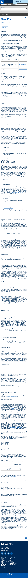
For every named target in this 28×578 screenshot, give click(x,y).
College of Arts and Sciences (6, 569)
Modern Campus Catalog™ (22, 576)
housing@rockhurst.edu (22, 66)
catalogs (3, 576)
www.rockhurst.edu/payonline (8, 208)
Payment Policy (4, 24)
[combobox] (14, 4)
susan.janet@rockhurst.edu (23, 64)
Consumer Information (5, 561)
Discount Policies (5, 26)
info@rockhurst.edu (4, 550)
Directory (2, 562)
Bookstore (2, 558)
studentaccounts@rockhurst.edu (23, 60)
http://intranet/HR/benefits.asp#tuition (11, 396)
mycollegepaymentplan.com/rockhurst (18, 192)
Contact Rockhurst (12, 564)
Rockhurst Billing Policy (6, 22)
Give (20, 1)
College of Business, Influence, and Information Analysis (10, 570)
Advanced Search (3, 11)
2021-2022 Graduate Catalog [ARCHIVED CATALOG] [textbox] (9, 4)
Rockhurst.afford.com (5, 297)
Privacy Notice (9, 574)
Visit (18, 1)
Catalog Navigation (5, 14)
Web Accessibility (13, 574)
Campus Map (3, 560)
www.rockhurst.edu (14, 408)
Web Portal (3, 565)
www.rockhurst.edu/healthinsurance (6, 102)
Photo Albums (3, 564)
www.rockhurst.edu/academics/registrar (15, 427)
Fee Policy (3, 23)
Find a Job (11, 561)
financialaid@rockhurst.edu (23, 62)
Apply (16, 1)
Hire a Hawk (11, 562)
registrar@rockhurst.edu (23, 69)
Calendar (2, 559)
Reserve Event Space (13, 563)
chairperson (18, 499)
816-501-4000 (3, 549)
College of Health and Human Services (7, 571)
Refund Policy (4, 27)
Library (2, 563)
